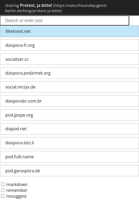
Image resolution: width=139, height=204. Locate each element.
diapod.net (16, 129)
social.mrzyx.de (20, 87)
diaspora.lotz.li (19, 143)
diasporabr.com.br (23, 101)
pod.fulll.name (19, 157)
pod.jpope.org (19, 115)
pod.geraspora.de (22, 171)
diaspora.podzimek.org (27, 73)
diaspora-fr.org (20, 45)
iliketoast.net (18, 31)
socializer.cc (16, 59)
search (64, 20)
